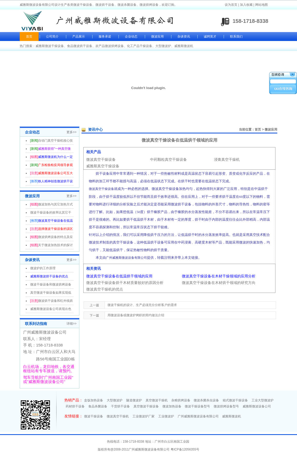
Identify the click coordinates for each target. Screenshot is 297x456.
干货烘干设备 (120, 406)
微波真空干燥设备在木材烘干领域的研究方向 (218, 283)
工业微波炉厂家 (143, 416)
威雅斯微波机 (183, 46)
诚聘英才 (210, 36)
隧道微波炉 (134, 400)
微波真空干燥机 (118, 416)
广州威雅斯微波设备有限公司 (198, 416)
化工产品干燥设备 (139, 46)
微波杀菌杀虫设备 (206, 400)
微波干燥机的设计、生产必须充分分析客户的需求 (142, 305)
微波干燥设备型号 (197, 406)
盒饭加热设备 (93, 400)
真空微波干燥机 (157, 400)
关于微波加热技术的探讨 (55, 245)
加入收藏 (246, 5)
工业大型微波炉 (263, 400)
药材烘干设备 (75, 406)
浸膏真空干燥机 (227, 159)
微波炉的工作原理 (42, 268)
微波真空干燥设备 (101, 159)
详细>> (71, 323)
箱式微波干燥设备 (235, 400)
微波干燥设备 (93, 416)
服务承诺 (105, 36)
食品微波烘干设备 (79, 46)
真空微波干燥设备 (146, 406)
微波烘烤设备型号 (226, 406)
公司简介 (52, 36)
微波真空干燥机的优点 (104, 289)
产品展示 (78, 36)
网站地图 (261, 5)
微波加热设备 (171, 406)
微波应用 (157, 36)
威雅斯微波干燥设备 (49, 46)
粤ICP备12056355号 (185, 449)
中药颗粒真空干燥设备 (168, 159)
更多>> (71, 132)
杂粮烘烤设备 (180, 400)
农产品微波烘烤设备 (109, 46)
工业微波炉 (166, 416)
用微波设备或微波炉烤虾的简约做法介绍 (135, 315)
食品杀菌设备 (97, 406)
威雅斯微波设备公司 (257, 406)
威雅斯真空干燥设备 (102, 166)
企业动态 (131, 36)
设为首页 (231, 5)
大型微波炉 (163, 46)
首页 (29, 36)
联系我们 (236, 36)
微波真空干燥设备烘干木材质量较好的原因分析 (124, 283)
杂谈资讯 (183, 36)
